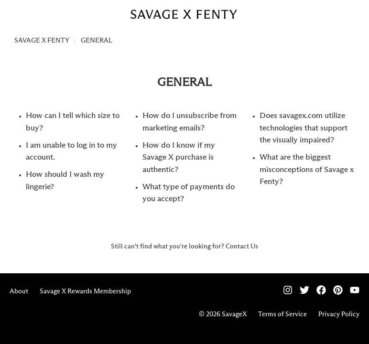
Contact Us (242, 246)
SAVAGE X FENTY (41, 40)
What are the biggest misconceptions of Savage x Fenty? (307, 169)
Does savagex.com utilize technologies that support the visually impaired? (303, 128)
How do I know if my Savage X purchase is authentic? (178, 157)
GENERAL (96, 40)
